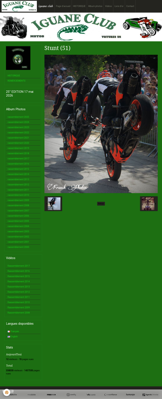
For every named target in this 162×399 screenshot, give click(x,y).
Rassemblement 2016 (19, 271)
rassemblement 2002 (18, 236)
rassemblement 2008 (18, 205)
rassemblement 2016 (18, 164)
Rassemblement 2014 (19, 281)
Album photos (95, 6)
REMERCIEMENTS (16, 81)
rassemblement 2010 (18, 195)
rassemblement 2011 (18, 190)
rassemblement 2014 (18, 174)
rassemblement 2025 (18, 117)
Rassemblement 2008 (19, 312)
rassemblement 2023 (18, 127)
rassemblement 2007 (18, 210)
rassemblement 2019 (18, 148)
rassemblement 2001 (18, 242)
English (13, 336)
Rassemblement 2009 (19, 307)
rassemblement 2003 (18, 231)
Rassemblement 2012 (19, 292)
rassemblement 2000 (18, 247)
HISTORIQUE (79, 6)
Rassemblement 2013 (19, 286)
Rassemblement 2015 (19, 276)
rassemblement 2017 (18, 158)
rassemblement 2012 (18, 184)
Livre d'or (119, 6)
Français (13, 331)
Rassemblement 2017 (19, 266)
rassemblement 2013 (18, 179)
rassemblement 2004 (18, 226)
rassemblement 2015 (18, 169)
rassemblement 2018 (18, 153)
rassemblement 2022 (18, 132)
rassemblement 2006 (18, 216)
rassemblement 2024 (18, 122)
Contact (130, 6)
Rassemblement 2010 (19, 302)
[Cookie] (6, 392)
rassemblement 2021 (18, 137)
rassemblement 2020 (18, 143)
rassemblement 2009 (18, 200)
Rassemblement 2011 (19, 297)
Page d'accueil (63, 6)
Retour (101, 204)
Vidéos (108, 6)
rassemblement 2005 (18, 221)
